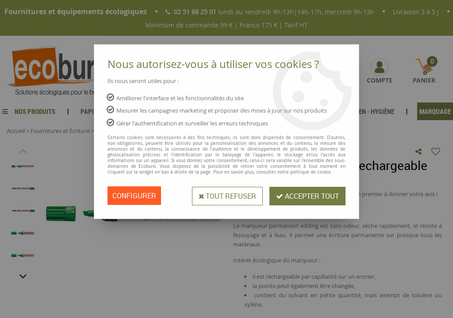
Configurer (134, 196)
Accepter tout (307, 196)
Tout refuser (226, 196)
